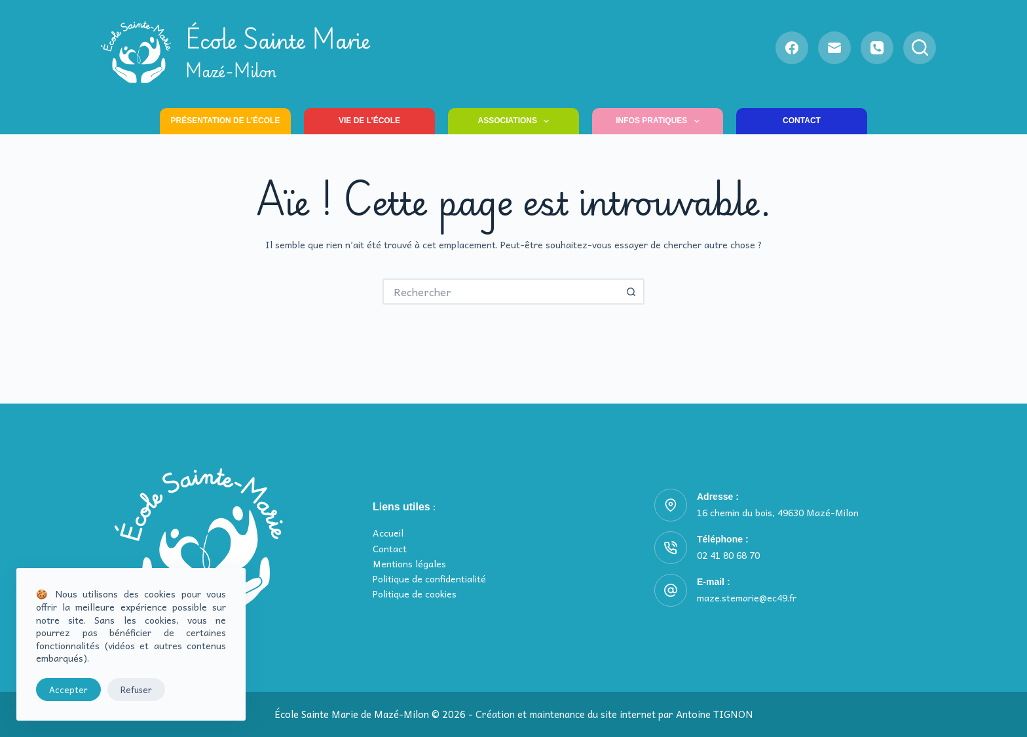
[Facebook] (791, 47)
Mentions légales (409, 563)
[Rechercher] (919, 47)
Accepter (68, 689)
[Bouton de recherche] (631, 291)
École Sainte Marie (278, 52)
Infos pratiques (660, 121)
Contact (802, 120)
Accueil (388, 532)
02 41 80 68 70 (728, 555)
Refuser (136, 689)
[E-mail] (834, 47)
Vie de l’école (369, 120)
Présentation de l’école (225, 120)
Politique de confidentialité (429, 578)
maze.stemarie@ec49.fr (746, 597)
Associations (516, 121)
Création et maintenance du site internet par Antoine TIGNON (614, 714)
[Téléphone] (877, 47)
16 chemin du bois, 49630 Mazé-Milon (778, 512)
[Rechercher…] (500, 291)
